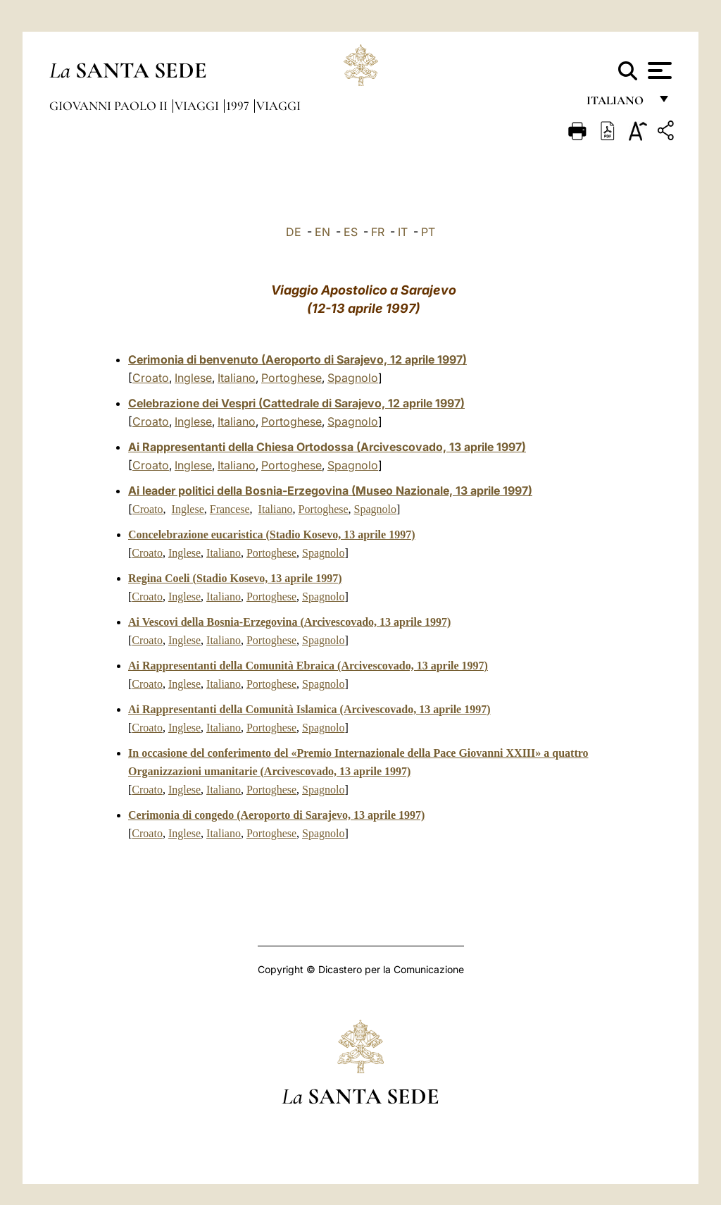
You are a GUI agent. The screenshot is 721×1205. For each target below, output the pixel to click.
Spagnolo (352, 378)
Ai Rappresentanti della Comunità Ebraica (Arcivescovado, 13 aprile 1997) (308, 666)
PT (428, 232)
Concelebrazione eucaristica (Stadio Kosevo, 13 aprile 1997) (271, 534)
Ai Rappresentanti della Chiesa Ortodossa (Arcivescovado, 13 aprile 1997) (327, 447)
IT (403, 232)
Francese (230, 509)
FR (377, 232)
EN (322, 232)
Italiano (237, 378)
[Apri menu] (658, 70)
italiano (618, 104)
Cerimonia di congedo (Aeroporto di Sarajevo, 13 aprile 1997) (276, 815)
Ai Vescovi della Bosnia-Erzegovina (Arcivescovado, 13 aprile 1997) (289, 622)
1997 (239, 105)
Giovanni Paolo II (109, 105)
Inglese (193, 378)
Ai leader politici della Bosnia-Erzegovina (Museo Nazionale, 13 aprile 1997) (330, 490)
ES (351, 232)
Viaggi (198, 105)
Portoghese (291, 378)
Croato (150, 378)
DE (293, 232)
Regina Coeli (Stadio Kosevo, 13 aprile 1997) (235, 578)
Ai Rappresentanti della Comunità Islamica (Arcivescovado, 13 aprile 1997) (309, 709)
